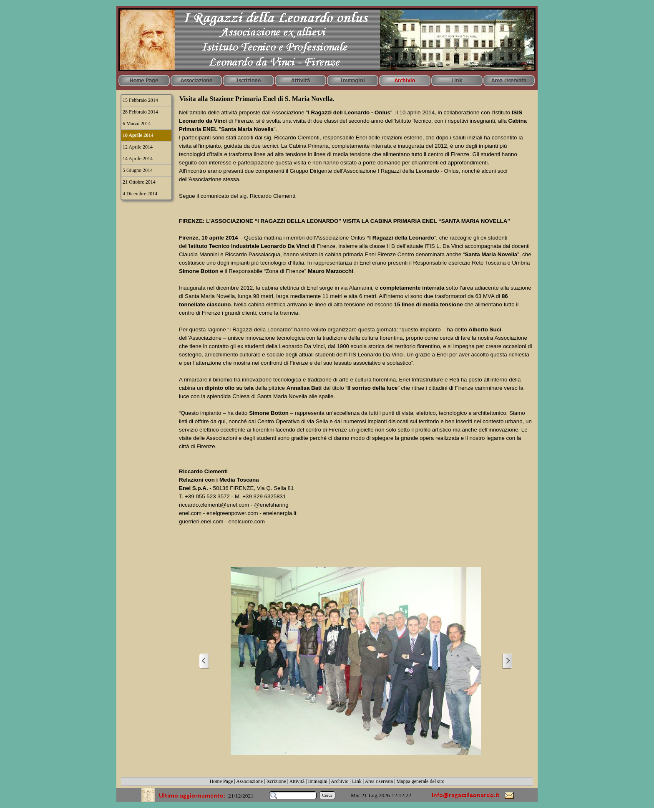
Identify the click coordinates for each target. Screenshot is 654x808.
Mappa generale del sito (420, 781)
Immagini (318, 781)
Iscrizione (276, 781)
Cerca (327, 795)
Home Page (221, 781)
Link (357, 781)
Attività (296, 781)
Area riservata (379, 781)
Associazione (249, 781)
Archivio (340, 781)
